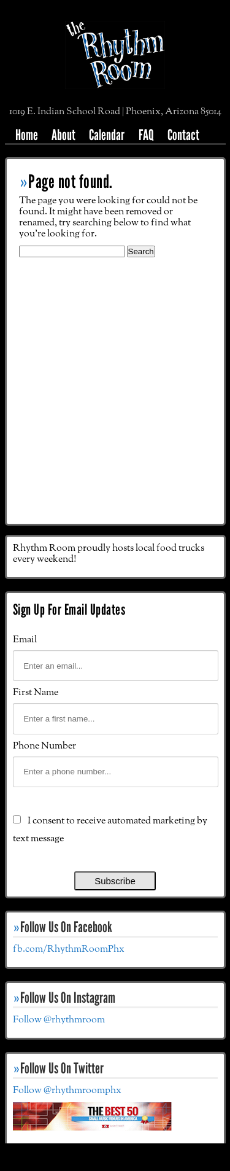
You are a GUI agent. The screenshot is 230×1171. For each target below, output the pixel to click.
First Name (35, 692)
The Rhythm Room (115, 62)
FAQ (146, 135)
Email (25, 639)
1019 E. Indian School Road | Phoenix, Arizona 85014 (115, 112)
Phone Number (44, 746)
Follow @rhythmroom (59, 1020)
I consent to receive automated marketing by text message (110, 829)
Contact (183, 135)
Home (26, 135)
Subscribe (115, 881)
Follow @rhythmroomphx (67, 1090)
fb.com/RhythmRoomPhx (69, 949)
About (63, 135)
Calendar (107, 135)
